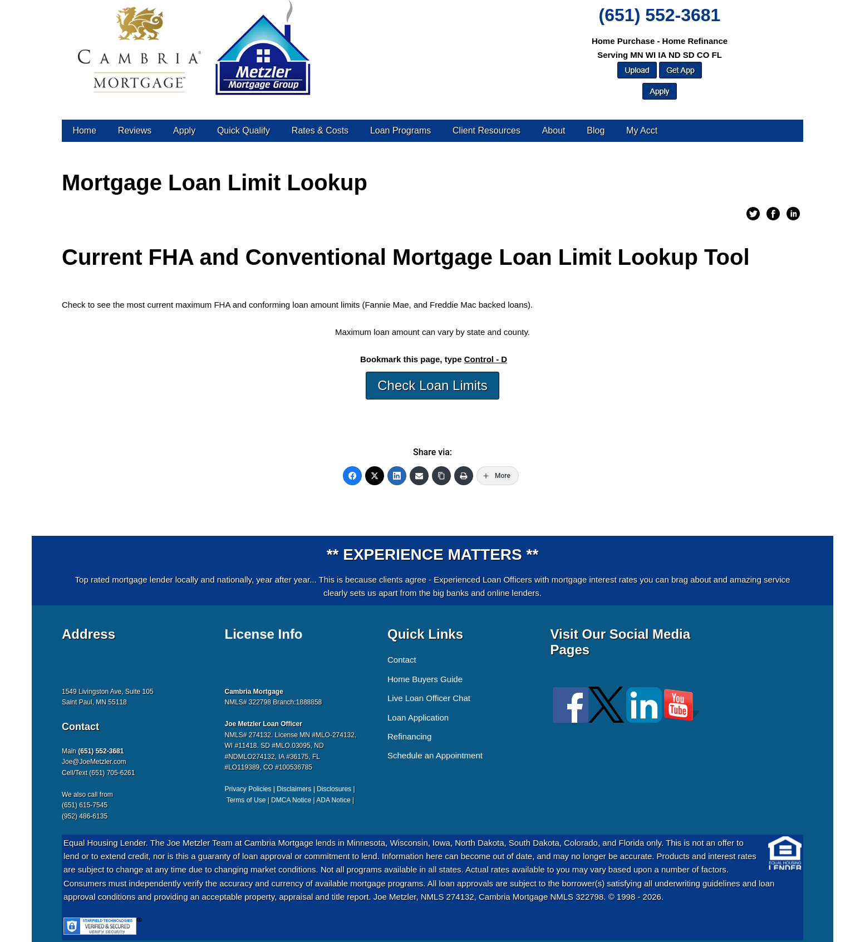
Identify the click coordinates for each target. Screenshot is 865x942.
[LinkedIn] (396, 475)
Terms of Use (246, 800)
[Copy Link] (441, 475)
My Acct (641, 130)
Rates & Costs (320, 130)
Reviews (134, 130)
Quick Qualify (243, 130)
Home (84, 130)
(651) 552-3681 (660, 15)
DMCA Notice (291, 800)
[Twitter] (374, 475)
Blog (595, 130)
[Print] (463, 475)
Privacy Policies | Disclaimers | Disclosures (288, 789)
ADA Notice (333, 800)
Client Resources (486, 130)
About (554, 130)
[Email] (419, 475)
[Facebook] (352, 475)
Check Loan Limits (432, 385)
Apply (184, 130)
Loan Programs (400, 130)
